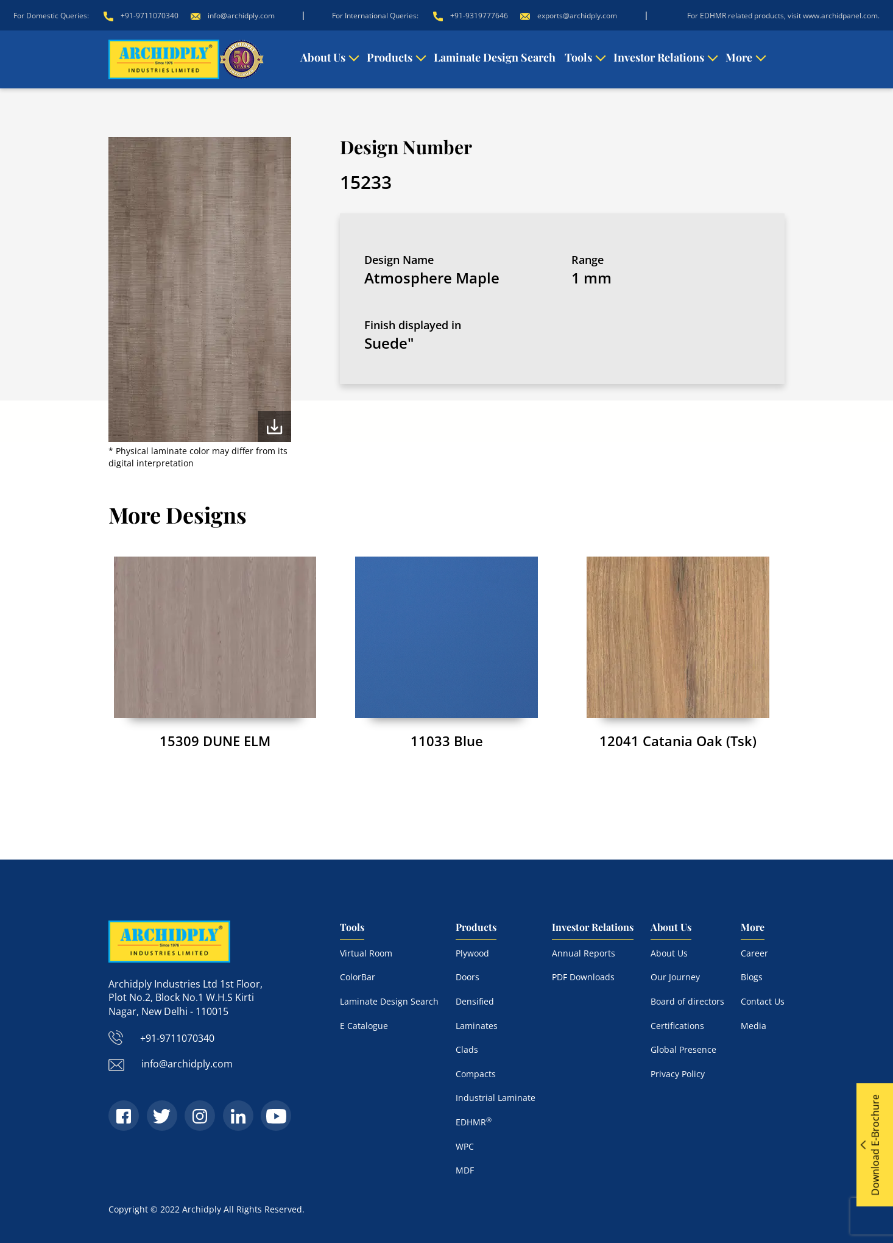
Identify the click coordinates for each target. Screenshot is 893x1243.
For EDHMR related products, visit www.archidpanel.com (782, 15)
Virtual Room (366, 953)
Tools (578, 57)
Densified (475, 1001)
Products (389, 57)
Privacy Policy (678, 1074)
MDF (465, 1170)
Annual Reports (583, 953)
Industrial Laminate (495, 1097)
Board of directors (687, 1001)
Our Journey (675, 977)
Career (754, 953)
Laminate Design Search (495, 57)
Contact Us (763, 1001)
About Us (322, 57)
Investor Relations (658, 57)
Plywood (472, 953)
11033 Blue (447, 741)
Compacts (476, 1074)
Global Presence (683, 1049)
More (738, 57)
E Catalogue (364, 1025)
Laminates (477, 1025)
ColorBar (357, 977)
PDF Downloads (583, 977)
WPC (465, 1146)
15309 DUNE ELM (215, 741)
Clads (467, 1049)
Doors (467, 977)
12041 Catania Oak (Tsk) (678, 741)
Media (753, 1025)
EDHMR (474, 1122)
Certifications (677, 1025)
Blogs (752, 977)
